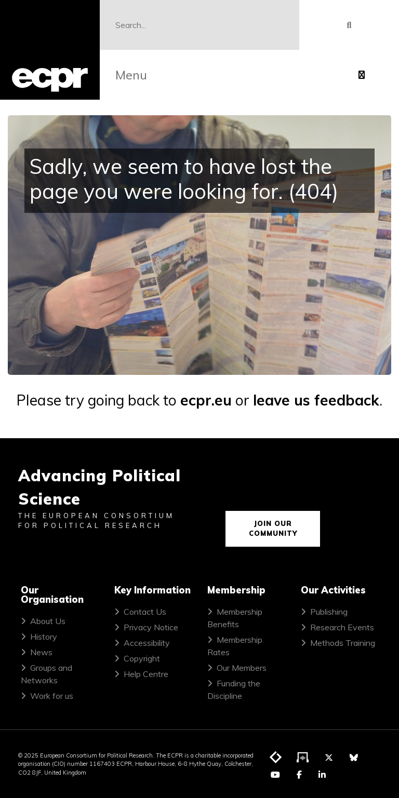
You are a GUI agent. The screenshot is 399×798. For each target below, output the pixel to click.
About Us (47, 621)
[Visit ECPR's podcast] (302, 758)
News (41, 652)
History (43, 636)
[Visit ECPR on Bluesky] (354, 757)
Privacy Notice (151, 627)
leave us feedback (316, 400)
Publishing (329, 611)
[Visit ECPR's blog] (275, 758)
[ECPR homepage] (50, 50)
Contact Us (145, 611)
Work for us (51, 696)
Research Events (342, 627)
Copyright (142, 658)
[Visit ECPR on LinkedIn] (322, 774)
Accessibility (147, 643)
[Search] (199, 25)
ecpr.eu (206, 400)
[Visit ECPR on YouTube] (275, 774)
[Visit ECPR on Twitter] (329, 757)
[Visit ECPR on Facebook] (299, 774)
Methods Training (342, 643)
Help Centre (146, 674)
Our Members (242, 667)
